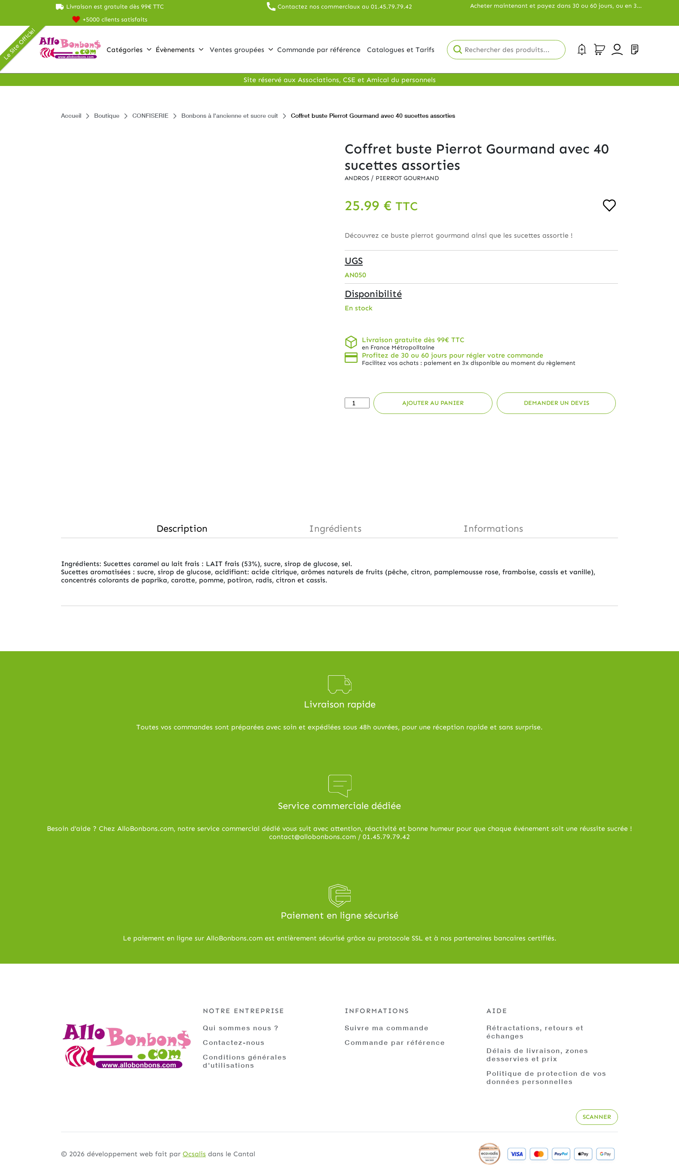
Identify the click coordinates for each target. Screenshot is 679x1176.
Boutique (106, 115)
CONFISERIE (150, 115)
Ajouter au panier (433, 403)
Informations (493, 528)
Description (182, 528)
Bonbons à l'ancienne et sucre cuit (229, 115)
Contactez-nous (234, 1042)
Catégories (129, 50)
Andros (358, 178)
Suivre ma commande (387, 1027)
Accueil (71, 115)
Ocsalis (194, 1154)
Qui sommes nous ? (241, 1027)
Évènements (179, 50)
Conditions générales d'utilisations (245, 1061)
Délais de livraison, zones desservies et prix (537, 1054)
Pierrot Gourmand (407, 178)
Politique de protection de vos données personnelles (546, 1077)
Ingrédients (335, 528)
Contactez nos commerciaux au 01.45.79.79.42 (345, 6)
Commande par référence (395, 1042)
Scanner (597, 1117)
